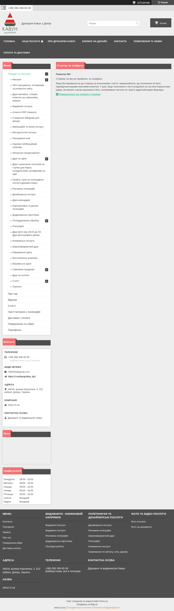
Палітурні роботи (54, 546)
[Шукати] (137, 23)
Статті (15, 281)
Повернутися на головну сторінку (80, 94)
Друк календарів (21, 200)
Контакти (120, 41)
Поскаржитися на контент (79, 607)
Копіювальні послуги (23, 240)
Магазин (16, 79)
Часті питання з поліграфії (24, 311)
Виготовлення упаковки (24, 258)
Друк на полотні (20, 275)
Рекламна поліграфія (23, 188)
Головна (9, 41)
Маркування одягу (22, 252)
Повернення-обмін (12, 543)
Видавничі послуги (22, 106)
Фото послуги (138, 521)
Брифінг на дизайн (94, 41)
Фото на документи (141, 527)
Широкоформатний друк (25, 246)
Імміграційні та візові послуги (28, 126)
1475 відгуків (143, 2)
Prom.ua (104, 601)
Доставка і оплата (19, 317)
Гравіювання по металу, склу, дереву (108, 551)
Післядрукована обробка (25, 220)
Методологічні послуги (24, 132)
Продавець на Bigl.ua (87, 604)
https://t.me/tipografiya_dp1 (22, 376)
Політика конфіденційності (107, 607)
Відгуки (12, 299)
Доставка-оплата (12, 548)
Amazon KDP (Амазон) (24, 112)
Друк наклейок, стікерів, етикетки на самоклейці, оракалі (25, 97)
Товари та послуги (19, 73)
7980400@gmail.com (19, 372)
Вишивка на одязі (21, 263)
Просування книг (21, 138)
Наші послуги (31, 41)
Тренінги (16, 286)
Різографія (18, 226)
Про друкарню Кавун (61, 41)
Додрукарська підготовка (25, 214)
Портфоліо (14, 329)
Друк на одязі (19, 158)
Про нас (13, 293)
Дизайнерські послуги (24, 194)
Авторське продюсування (25, 153)
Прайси (7, 532)
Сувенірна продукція (23, 269)
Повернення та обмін (148, 41)
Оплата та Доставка (17, 52)
